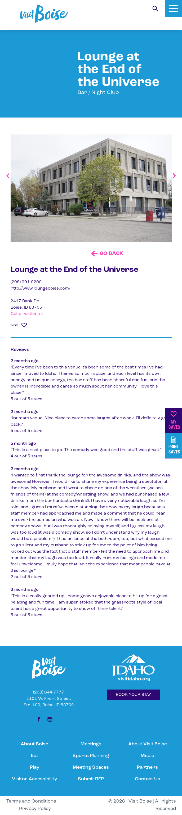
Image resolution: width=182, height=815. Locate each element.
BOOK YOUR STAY (133, 695)
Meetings (91, 744)
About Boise (34, 744)
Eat (34, 755)
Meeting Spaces (91, 767)
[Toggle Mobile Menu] (173, 8)
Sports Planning (91, 755)
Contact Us (147, 779)
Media (147, 755)
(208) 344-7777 (48, 692)
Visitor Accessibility (34, 779)
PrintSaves (174, 445)
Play (34, 767)
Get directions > (27, 314)
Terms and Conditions (31, 801)
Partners (147, 767)
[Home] (44, 14)
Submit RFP (91, 779)
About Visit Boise (147, 744)
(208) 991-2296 (26, 282)
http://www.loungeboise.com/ (40, 288)
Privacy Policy (35, 808)
